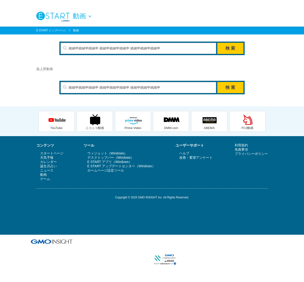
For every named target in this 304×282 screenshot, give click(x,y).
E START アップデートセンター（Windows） (121, 166)
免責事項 (241, 149)
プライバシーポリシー (251, 154)
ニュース (46, 170)
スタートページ (51, 153)
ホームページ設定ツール (105, 170)
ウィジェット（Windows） (107, 153)
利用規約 (241, 145)
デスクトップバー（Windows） (110, 157)
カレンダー (48, 162)
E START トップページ (51, 30)
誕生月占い (48, 166)
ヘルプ (184, 153)
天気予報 (46, 157)
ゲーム (45, 179)
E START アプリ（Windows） (109, 162)
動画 (76, 30)
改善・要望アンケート (196, 157)
